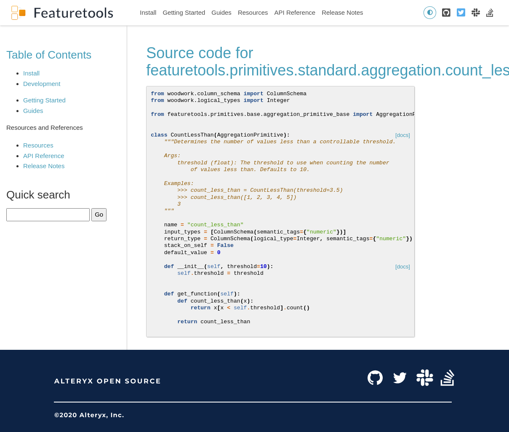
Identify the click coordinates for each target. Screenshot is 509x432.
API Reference (295, 12)
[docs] (402, 135)
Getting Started (184, 12)
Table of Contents (48, 54)
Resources (253, 12)
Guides (221, 12)
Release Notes (342, 12)
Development (41, 83)
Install (148, 12)
